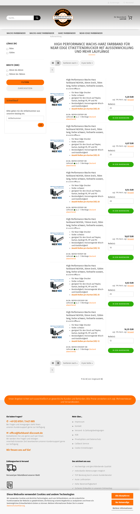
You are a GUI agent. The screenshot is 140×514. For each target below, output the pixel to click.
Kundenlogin (113, 3)
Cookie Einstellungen (84, 448)
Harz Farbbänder (66, 33)
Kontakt (78, 426)
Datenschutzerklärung (16, 506)
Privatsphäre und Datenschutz (88, 439)
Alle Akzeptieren (122, 496)
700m (10, 48)
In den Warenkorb (120, 118)
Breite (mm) (12, 65)
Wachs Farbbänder (16, 33)
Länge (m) (11, 43)
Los (40, 125)
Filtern (25, 82)
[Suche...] (37, 18)
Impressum (79, 422)
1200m (10, 52)
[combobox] (70, 63)
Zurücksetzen (25, 88)
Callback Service (82, 443)
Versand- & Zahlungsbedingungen (89, 430)
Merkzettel (128, 3)
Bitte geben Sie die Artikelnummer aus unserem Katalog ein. (23, 112)
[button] (53, 63)
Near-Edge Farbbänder (91, 33)
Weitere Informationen (122, 508)
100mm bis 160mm (15, 74)
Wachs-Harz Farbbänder (42, 33)
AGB (76, 435)
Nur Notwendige (122, 502)
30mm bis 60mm (14, 70)
